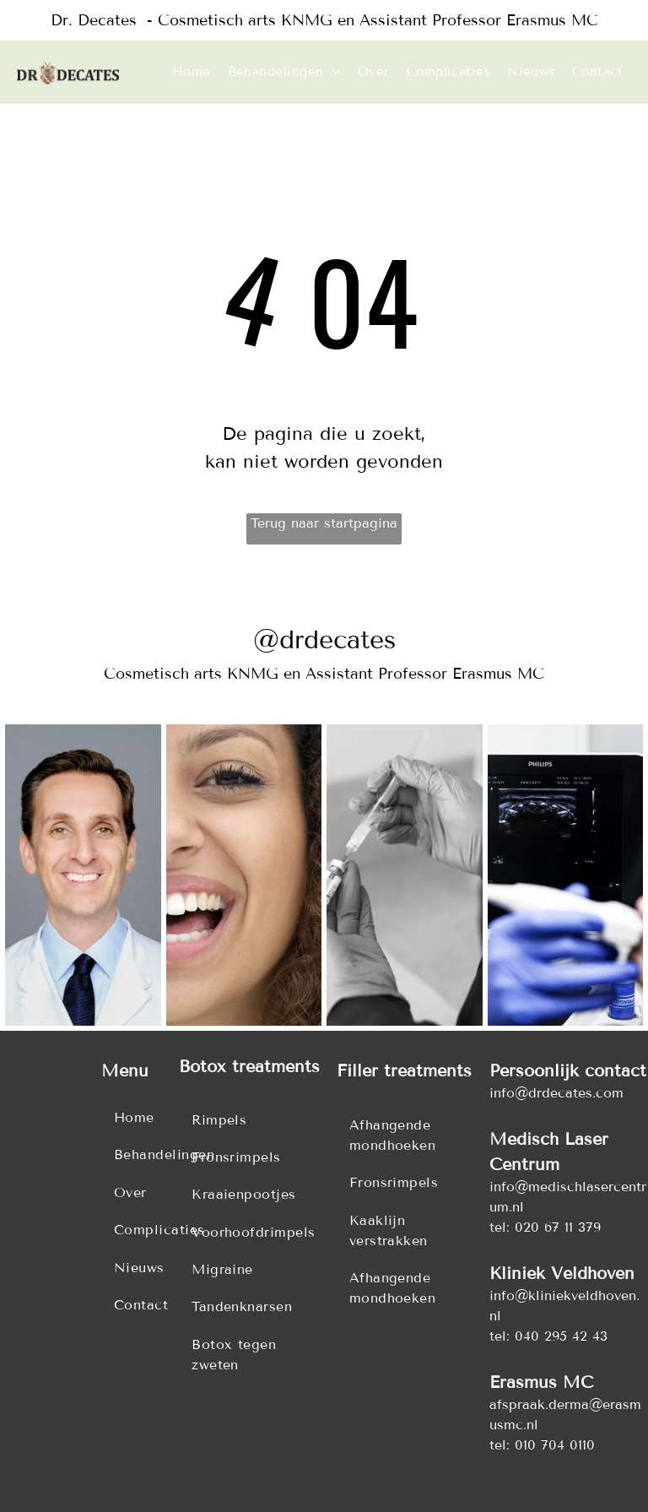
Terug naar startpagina (324, 523)
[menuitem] (191, 72)
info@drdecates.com (556, 1093)
